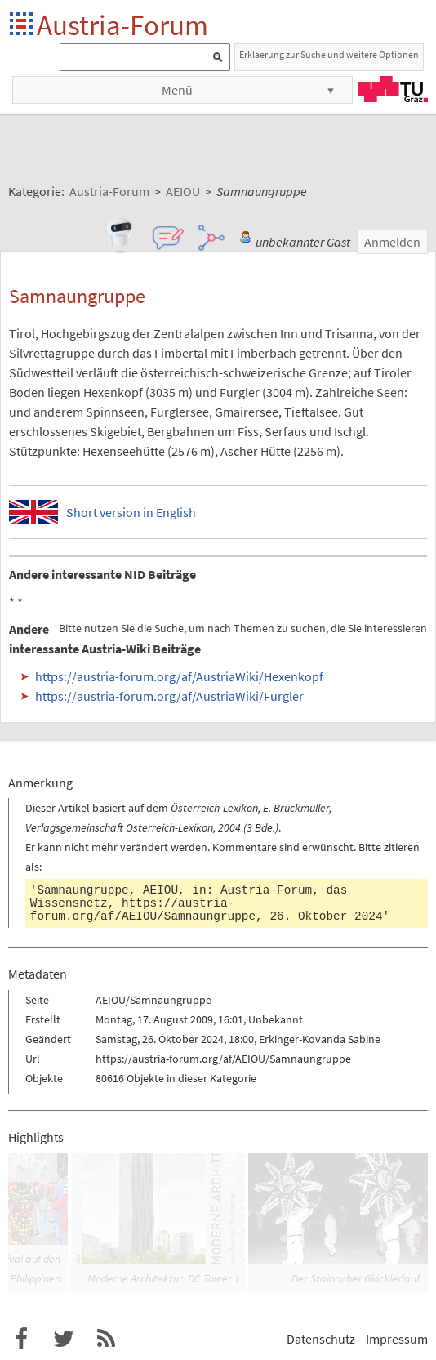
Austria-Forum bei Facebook (21, 1339)
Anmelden (392, 242)
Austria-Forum (122, 25)
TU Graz (393, 89)
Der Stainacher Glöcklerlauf (355, 1278)
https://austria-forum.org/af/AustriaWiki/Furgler (169, 696)
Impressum (397, 1339)
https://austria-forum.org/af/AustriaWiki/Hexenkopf (179, 676)
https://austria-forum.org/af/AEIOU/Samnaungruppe (143, 910)
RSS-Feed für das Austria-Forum (106, 1339)
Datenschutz (321, 1339)
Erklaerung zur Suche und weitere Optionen (329, 54)
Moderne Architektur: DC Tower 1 (163, 1278)
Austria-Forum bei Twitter (64, 1339)
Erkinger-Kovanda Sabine (319, 1039)
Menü (177, 90)
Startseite (22, 25)
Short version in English (131, 512)
